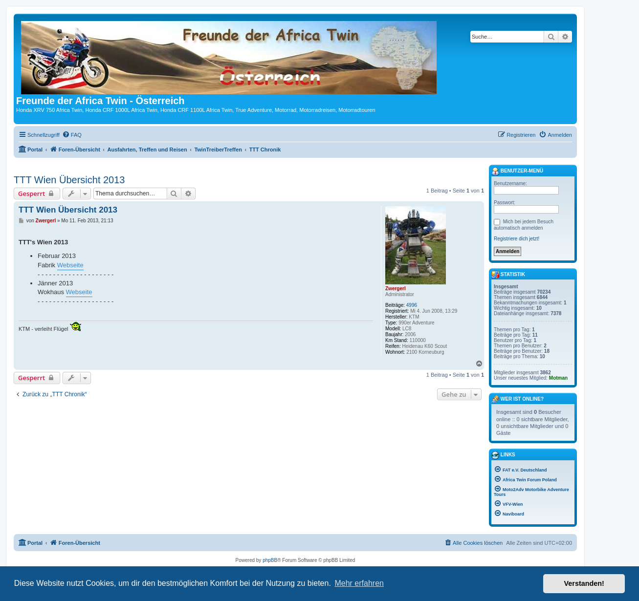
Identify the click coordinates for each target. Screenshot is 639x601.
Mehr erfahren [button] (359, 583)
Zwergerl (395, 288)
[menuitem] (72, 135)
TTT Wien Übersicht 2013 (69, 179)
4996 (411, 305)
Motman (558, 378)
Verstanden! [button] (584, 583)
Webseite (70, 265)
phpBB (270, 560)
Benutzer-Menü (517, 171)
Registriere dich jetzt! (516, 238)
